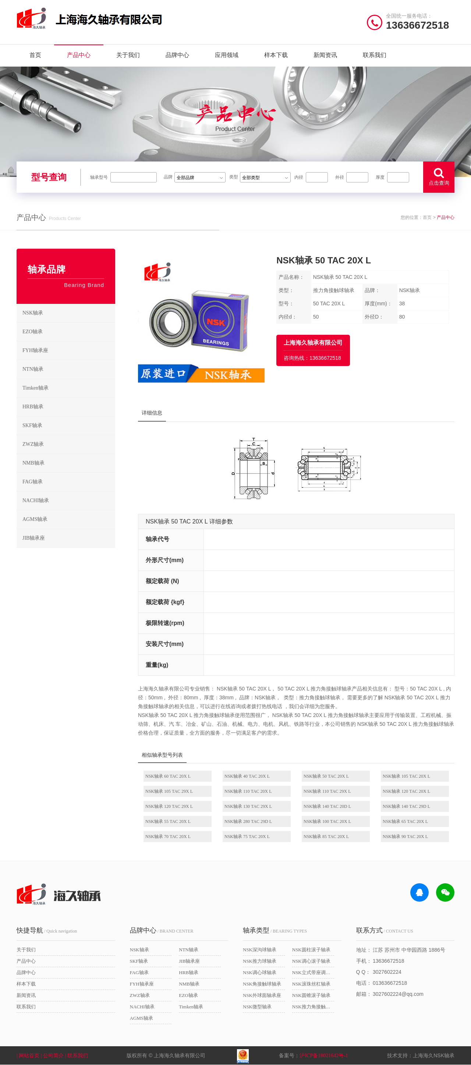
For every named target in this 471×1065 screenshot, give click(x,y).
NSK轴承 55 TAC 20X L (168, 821)
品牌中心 (177, 55)
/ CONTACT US (384, 930)
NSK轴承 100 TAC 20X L (327, 821)
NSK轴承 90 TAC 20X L (405, 836)
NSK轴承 (68, 313)
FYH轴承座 (68, 350)
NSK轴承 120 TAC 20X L (406, 791)
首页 (35, 55)
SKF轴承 (68, 425)
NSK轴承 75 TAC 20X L (247, 836)
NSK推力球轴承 (259, 961)
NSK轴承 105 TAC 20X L (406, 776)
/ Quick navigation (47, 930)
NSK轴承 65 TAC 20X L (405, 821)
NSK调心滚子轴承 (311, 961)
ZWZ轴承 (68, 444)
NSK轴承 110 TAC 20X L (248, 791)
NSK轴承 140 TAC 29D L (406, 806)
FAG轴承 (68, 482)
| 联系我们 (81, 1055)
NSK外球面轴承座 (262, 995)
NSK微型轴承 (257, 1006)
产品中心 (79, 55)
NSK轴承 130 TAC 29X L (248, 806)
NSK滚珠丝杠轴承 (311, 984)
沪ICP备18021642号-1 (324, 1055)
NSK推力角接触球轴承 (313, 1006)
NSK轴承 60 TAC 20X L (168, 776)
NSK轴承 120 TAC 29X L (169, 806)
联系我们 (374, 55)
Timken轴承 (68, 388)
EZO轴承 (68, 332)
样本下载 (276, 55)
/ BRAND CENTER (162, 930)
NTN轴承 (68, 369)
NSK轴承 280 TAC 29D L (248, 821)
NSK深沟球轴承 (259, 949)
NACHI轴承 (68, 500)
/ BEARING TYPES (275, 930)
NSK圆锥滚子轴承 (311, 995)
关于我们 (128, 55)
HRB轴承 (68, 407)
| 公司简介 (53, 1055)
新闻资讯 (325, 55)
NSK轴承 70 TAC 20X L (168, 836)
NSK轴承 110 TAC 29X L (327, 791)
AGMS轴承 (68, 519)
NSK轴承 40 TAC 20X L (247, 776)
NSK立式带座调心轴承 (313, 972)
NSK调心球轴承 (259, 972)
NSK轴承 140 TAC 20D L (327, 806)
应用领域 (226, 55)
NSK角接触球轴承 (262, 984)
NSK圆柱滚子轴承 (311, 949)
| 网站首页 (29, 1055)
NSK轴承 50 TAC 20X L (326, 776)
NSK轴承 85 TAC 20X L (326, 836)
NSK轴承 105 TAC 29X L (169, 791)
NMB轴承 (68, 463)
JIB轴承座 (68, 538)
